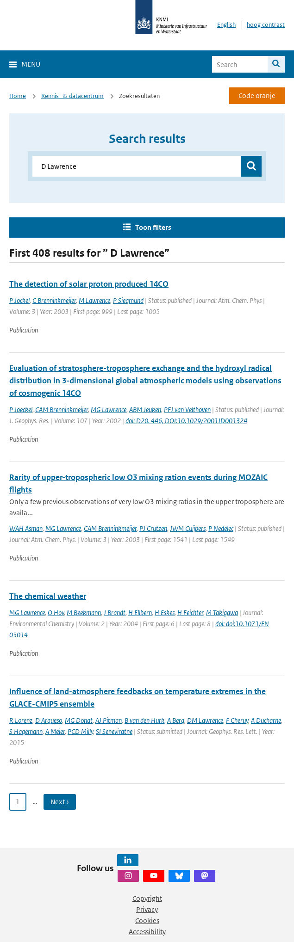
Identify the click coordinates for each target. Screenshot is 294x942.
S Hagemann (26, 731)
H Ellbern (140, 612)
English (226, 25)
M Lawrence (94, 300)
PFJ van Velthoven (187, 409)
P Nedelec (220, 528)
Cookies (147, 920)
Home (17, 96)
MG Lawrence (108, 409)
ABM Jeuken (145, 409)
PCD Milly (80, 731)
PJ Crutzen (153, 528)
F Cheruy (237, 720)
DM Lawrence (205, 720)
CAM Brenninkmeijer (61, 409)
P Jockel (19, 300)
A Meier (55, 731)
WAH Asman (26, 528)
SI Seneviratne (114, 731)
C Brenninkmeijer (54, 300)
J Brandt (114, 612)
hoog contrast (266, 25)
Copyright (147, 898)
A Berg (175, 720)
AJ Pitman (108, 720)
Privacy (147, 909)
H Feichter (190, 612)
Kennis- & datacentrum (72, 96)
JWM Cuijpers (188, 528)
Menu (30, 64)
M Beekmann (84, 612)
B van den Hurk (144, 720)
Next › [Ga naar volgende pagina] (59, 801)
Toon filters (153, 227)
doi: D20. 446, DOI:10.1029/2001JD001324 (186, 420)
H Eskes (165, 612)
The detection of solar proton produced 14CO (89, 284)
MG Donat (79, 720)
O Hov (56, 612)
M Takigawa (222, 612)
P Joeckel (20, 409)
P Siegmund (128, 300)
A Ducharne (266, 720)
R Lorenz (20, 720)
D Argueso (48, 720)
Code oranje (256, 95)
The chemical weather (47, 596)
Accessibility (147, 931)
